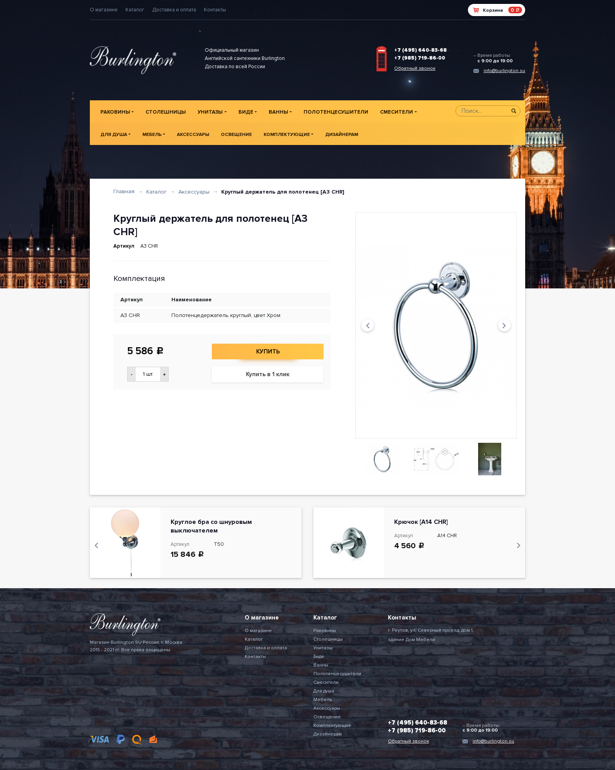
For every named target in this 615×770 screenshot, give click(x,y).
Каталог (135, 10)
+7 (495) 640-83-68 (420, 50)
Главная (124, 191)
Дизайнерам (341, 135)
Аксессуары (193, 135)
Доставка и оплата (174, 10)
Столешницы (166, 112)
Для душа (113, 135)
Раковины (115, 112)
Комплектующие (287, 135)
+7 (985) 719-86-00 (419, 58)
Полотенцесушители (336, 112)
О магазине (104, 10)
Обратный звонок (414, 68)
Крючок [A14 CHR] (421, 522)
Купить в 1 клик (267, 374)
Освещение (236, 135)
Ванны (278, 112)
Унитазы (210, 112)
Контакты (215, 10)
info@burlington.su (504, 71)
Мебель (152, 135)
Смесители (396, 112)
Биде (245, 112)
